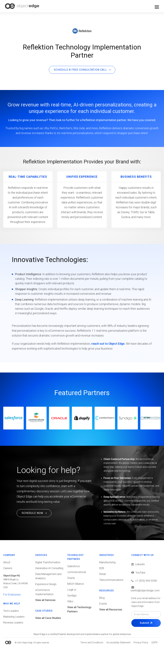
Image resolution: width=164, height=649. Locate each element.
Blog (102, 597)
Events (103, 603)
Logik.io (71, 589)
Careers (7, 568)
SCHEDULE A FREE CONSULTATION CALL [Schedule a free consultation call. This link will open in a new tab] (80, 69)
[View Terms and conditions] (91, 642)
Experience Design (45, 584)
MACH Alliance (75, 583)
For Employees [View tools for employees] (12, 594)
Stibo (70, 601)
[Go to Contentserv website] (105, 418)
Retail (102, 574)
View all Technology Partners (79, 609)
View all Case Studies (48, 618)
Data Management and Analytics (48, 576)
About (6, 562)
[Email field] (146, 614)
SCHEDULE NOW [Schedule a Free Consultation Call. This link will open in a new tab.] (32, 513)
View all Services (45, 600)
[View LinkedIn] (138, 564)
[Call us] (146, 580)
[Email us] (146, 589)
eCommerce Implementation (44, 592)
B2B (101, 568)
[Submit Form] (146, 623)
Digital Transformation (47, 562)
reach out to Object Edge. (108, 343)
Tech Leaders (11, 610)
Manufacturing (107, 562)
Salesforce (73, 566)
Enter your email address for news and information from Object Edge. (145, 602)
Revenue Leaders (13, 622)
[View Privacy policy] (141, 642)
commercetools (76, 572)
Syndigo (72, 595)
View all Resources (110, 609)
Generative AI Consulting (49, 568)
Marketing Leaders (14, 616)
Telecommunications (111, 579)
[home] (22, 6)
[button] (156, 7)
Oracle (71, 578)
